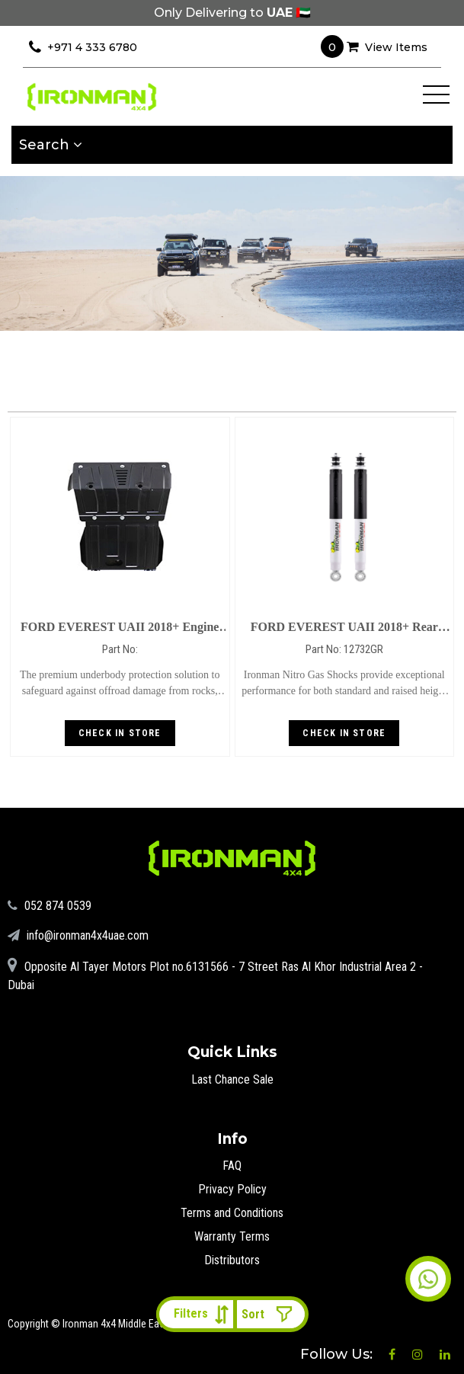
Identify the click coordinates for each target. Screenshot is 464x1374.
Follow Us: (338, 1354)
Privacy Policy (232, 1189)
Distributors (232, 1260)
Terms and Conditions (232, 1213)
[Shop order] (270, 1314)
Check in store (120, 733)
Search (50, 144)
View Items (374, 46)
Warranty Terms (232, 1236)
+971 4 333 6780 (83, 47)
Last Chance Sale (232, 1079)
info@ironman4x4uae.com (78, 935)
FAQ (232, 1165)
